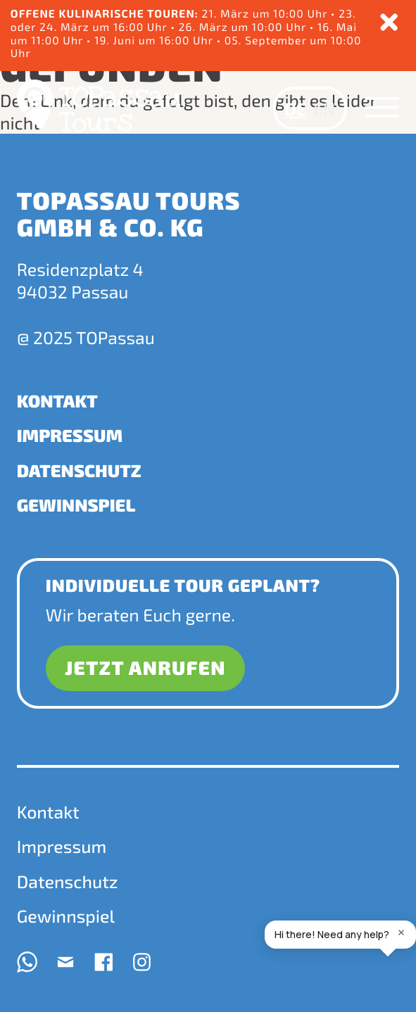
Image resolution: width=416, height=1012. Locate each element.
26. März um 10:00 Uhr (244, 27)
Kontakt (57, 400)
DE (295, 108)
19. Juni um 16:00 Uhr (155, 40)
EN (324, 108)
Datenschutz (79, 470)
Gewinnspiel (76, 504)
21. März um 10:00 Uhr (266, 13)
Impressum (70, 434)
